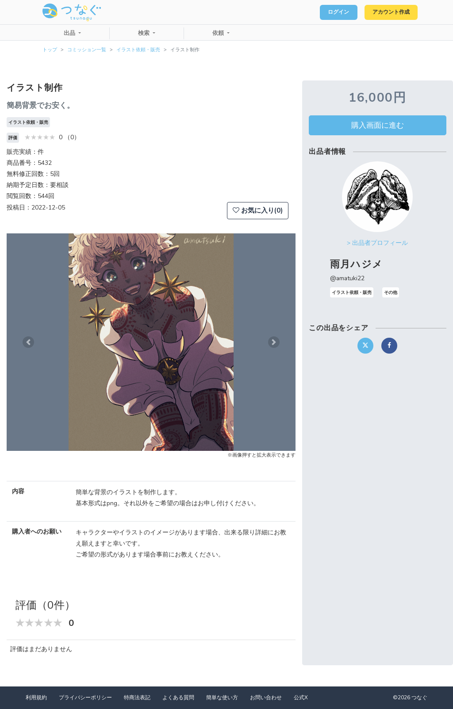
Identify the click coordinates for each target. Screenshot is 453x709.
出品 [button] (70, 33)
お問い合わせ (266, 697)
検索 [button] (144, 33)
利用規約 (36, 697)
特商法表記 (137, 697)
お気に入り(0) (258, 210)
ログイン (327, 12)
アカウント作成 (387, 12)
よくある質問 (178, 697)
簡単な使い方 (222, 697)
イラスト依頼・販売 (138, 49)
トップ (49, 49)
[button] (28, 342)
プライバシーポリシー (85, 697)
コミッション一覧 (86, 49)
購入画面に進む (377, 125)
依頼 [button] (219, 33)
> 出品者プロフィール (377, 243)
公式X (301, 697)
